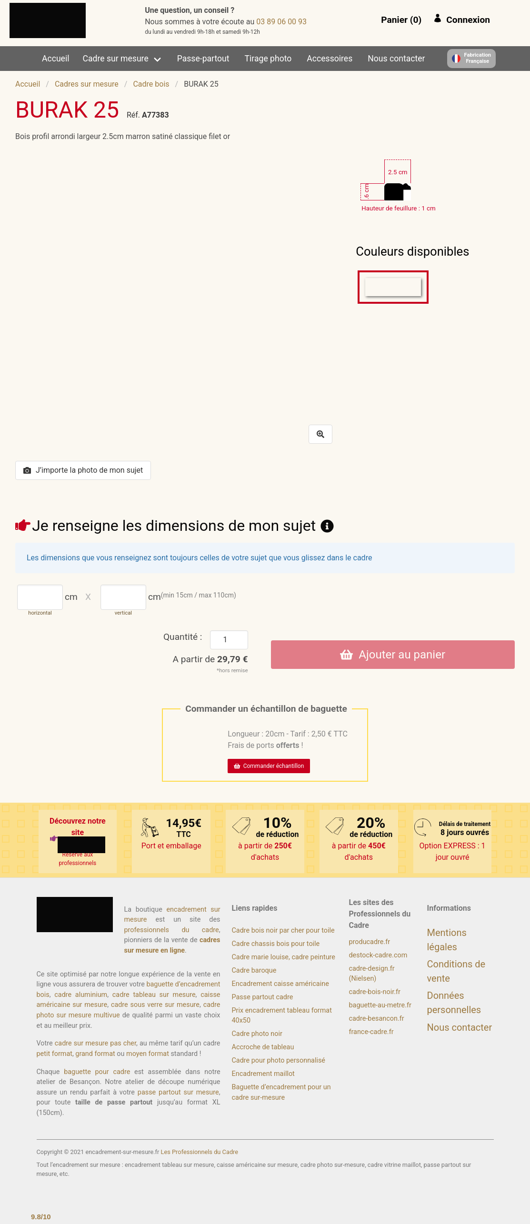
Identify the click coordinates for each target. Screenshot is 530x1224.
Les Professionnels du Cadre (200, 1151)
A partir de (210, 659)
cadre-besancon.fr (376, 1019)
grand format (95, 1054)
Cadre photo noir (257, 1034)
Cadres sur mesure (87, 84)
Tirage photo (268, 58)
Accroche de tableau (263, 1047)
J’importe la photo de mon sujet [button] (83, 470)
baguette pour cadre (97, 1072)
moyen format (147, 1054)
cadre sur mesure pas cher (95, 1043)
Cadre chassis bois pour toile (276, 944)
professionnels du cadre (171, 930)
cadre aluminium (80, 995)
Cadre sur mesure (116, 58)
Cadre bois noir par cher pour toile (283, 930)
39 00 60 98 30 (281, 21)
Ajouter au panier (392, 654)
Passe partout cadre (262, 997)
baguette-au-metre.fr (380, 1005)
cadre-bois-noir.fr (374, 992)
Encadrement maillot (263, 1074)
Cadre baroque (254, 970)
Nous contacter (396, 58)
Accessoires (329, 58)
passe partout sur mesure (178, 1092)
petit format (54, 1054)
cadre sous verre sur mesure (155, 1005)
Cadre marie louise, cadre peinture (283, 957)
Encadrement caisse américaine (280, 984)
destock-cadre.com (378, 955)
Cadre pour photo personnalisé (278, 1060)
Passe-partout (203, 58)
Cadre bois (151, 84)
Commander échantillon (269, 766)
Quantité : (182, 636)
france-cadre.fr (371, 1032)
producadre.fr (369, 942)
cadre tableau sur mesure (154, 995)
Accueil (55, 58)
